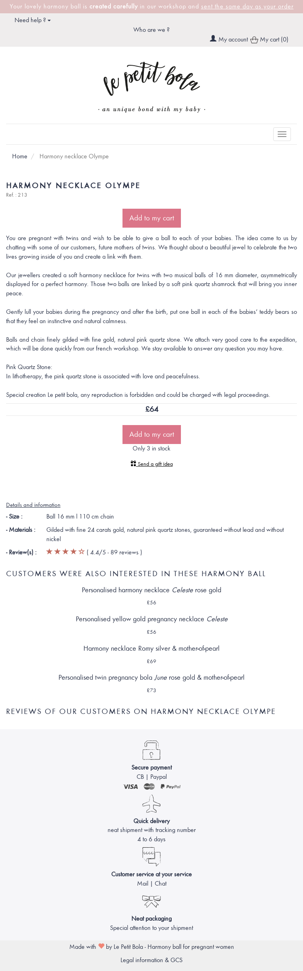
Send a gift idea (152, 464)
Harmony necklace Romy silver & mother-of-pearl (151, 648)
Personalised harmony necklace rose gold (151, 590)
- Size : (14, 516)
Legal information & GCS (151, 960)
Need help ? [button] (33, 20)
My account (233, 39)
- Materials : (20, 529)
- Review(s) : (21, 552)
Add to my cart (151, 218)
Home (19, 156)
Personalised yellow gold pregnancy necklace (152, 619)
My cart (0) (269, 40)
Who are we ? (151, 29)
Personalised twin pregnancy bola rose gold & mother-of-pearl (151, 677)
